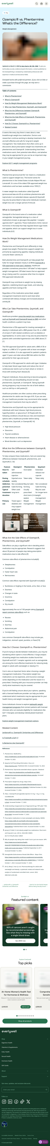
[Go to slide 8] (31, 1015)
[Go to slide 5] (25, 1015)
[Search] (37, 4)
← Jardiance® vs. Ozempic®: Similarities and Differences (10, 885)
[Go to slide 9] (33, 1015)
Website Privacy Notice (20, 1135)
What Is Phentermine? (13, 96)
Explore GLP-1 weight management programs (19, 163)
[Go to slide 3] (21, 1015)
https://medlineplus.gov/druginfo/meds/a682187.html (21, 756)
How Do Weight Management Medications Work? (23, 103)
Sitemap (35, 1138)
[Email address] (25, 1089)
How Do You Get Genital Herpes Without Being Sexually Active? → (38, 885)
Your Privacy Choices (27, 1138)
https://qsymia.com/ (11, 766)
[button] (46, 1089)
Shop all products (25, 1021)
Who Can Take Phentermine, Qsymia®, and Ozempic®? (26, 107)
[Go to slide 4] (23, 1015)
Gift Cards (5, 1065)
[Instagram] (4, 1102)
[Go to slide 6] (27, 1015)
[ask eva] (43, 1142)
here (28, 1112)
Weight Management (9, 29)
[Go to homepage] (7, 3)
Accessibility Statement (7, 1135)
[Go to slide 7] (29, 1015)
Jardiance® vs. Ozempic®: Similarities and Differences (22, 732)
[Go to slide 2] (26, 949)
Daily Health (5, 1052)
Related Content (11, 127)
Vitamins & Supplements (10, 1047)
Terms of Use (30, 1135)
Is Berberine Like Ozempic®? (13, 743)
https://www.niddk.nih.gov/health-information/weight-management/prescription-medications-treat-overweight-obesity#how (22, 823)
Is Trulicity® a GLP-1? (10, 738)
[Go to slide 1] (24, 949)
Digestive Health (7, 1043)
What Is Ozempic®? (12, 100)
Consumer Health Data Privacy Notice (11, 1138)
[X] (28, 1102)
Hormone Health (7, 1061)
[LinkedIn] (10, 1102)
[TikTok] (22, 1102)
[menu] (46, 4)
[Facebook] (16, 1102)
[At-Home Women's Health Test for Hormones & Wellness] (16, 988)
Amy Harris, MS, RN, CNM (30, 66)
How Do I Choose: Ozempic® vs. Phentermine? (22, 123)
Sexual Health (6, 1056)
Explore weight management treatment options (20, 721)
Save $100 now (20, 941)
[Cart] (41, 4)
